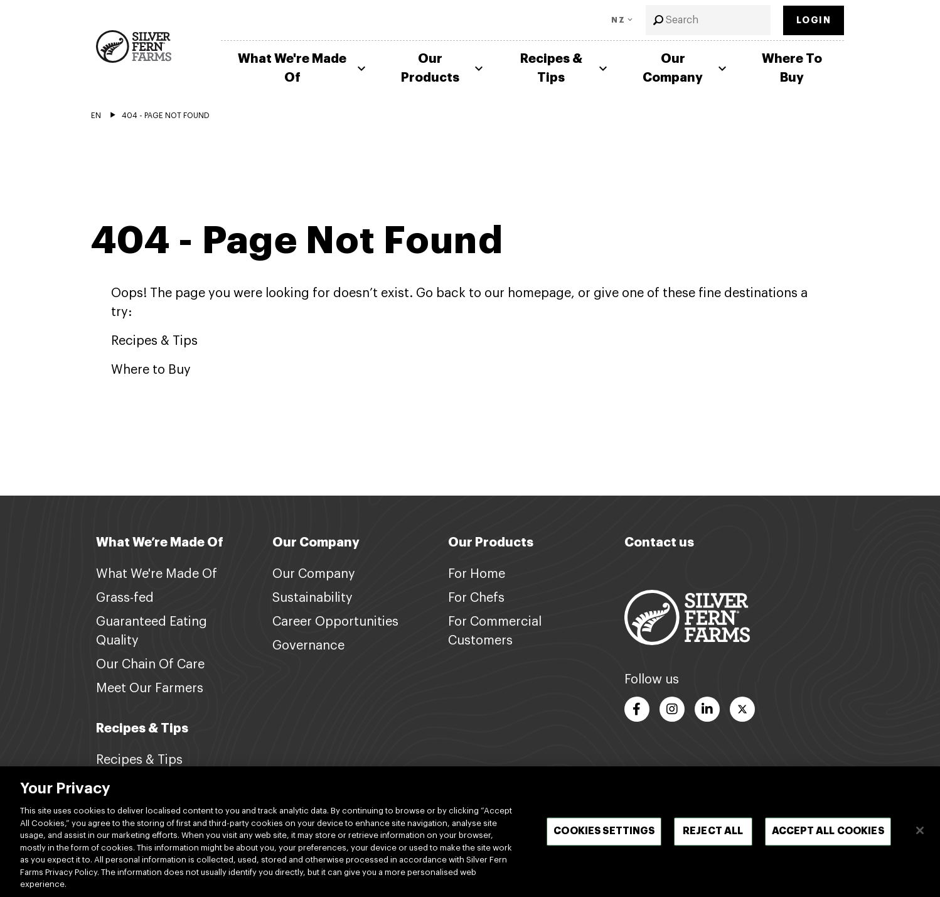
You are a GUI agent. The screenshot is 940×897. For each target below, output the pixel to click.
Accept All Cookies (828, 839)
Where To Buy (792, 68)
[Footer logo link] (687, 617)
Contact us (659, 542)
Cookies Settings (603, 839)
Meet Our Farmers (149, 688)
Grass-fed (125, 598)
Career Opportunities (335, 622)
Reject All (713, 839)
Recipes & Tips (565, 68)
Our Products (443, 68)
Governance (308, 645)
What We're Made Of (303, 68)
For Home (476, 574)
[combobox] (708, 20)
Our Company (686, 68)
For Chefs (476, 598)
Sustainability (312, 598)
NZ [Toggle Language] (618, 20)
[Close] (920, 838)
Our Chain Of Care (150, 664)
